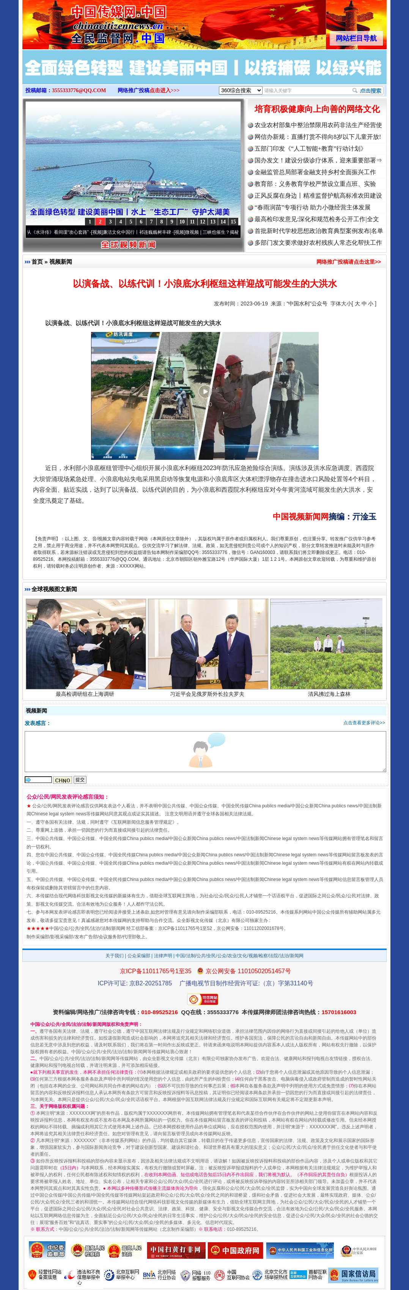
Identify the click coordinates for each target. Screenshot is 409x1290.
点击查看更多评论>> (364, 722)
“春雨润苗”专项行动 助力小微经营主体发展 (313, 207)
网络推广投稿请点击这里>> (348, 262)
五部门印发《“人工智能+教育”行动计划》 (311, 148)
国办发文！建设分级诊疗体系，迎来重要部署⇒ (318, 160)
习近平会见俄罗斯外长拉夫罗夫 (208, 697)
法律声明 (163, 955)
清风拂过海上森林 (330, 697)
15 (233, 222)
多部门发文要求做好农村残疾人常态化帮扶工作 (318, 242)
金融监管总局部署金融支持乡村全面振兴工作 (315, 172)
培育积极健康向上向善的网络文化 (317, 109)
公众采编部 (138, 955)
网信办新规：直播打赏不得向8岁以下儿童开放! (318, 137)
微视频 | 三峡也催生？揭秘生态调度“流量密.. (234, 232)
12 (202, 222)
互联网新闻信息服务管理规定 (142, 822)
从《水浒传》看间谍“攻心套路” (62, 232)
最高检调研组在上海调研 (86, 697)
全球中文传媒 (85, 22)
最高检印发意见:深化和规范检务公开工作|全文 (317, 219)
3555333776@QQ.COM (79, 90)
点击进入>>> (164, 90)
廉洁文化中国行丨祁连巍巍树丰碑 (141, 232)
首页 (37, 261)
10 (182, 222)
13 (213, 222)
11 (192, 222)
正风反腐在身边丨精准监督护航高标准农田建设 (318, 195)
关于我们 (114, 955)
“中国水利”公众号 (307, 303)
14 (223, 222)
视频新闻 (60, 261)
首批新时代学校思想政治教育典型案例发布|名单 (319, 231)
